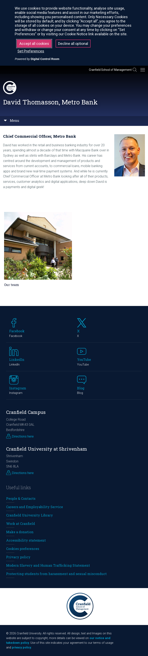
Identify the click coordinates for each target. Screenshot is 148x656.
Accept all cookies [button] (34, 43)
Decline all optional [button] (73, 43)
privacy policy (21, 647)
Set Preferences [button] (30, 51)
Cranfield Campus (26, 412)
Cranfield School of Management (110, 69)
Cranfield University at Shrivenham (46, 449)
